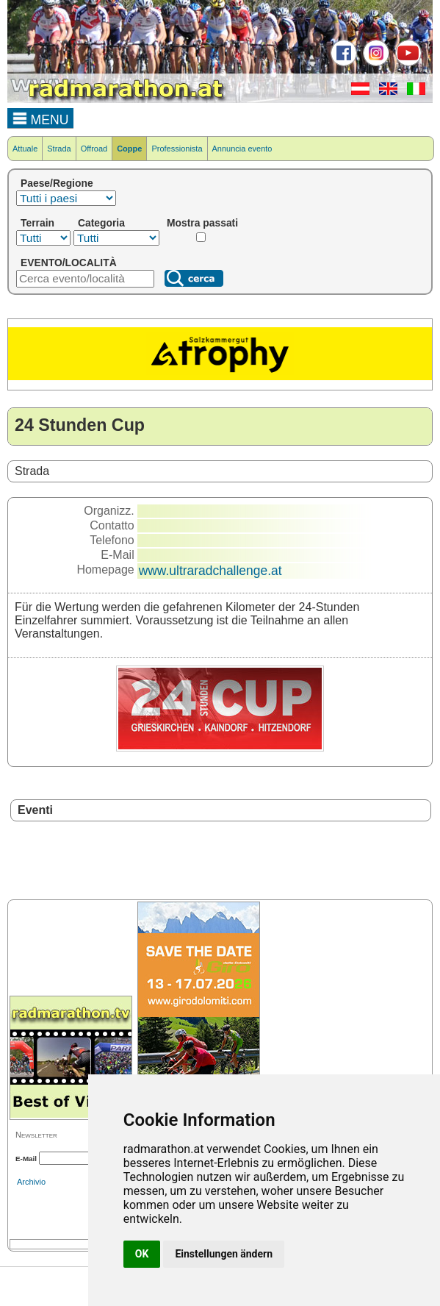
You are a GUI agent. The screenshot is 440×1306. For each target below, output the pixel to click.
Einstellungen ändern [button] (224, 1254)
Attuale (24, 148)
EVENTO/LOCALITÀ (69, 262)
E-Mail (26, 1159)
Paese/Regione (57, 183)
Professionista (176, 148)
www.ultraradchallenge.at (210, 570)
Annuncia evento (242, 148)
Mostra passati (202, 223)
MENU (40, 117)
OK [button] (142, 1254)
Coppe (129, 148)
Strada (59, 148)
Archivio (31, 1181)
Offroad (94, 148)
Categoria (101, 223)
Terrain (37, 223)
